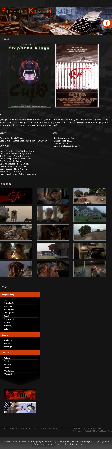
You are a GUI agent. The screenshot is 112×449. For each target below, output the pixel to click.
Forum (6, 367)
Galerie (7, 329)
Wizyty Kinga (10, 371)
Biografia (8, 306)
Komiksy (7, 316)
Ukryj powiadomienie (44, 444)
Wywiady (8, 325)
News (6, 300)
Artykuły (7, 322)
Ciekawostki (9, 319)
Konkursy (8, 340)
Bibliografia (9, 309)
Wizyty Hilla (9, 374)
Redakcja (8, 346)
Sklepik (7, 343)
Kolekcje (7, 358)
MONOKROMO (105, 430)
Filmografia (9, 313)
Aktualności (9, 303)
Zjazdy (7, 361)
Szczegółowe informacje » (69, 444)
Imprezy (7, 364)
